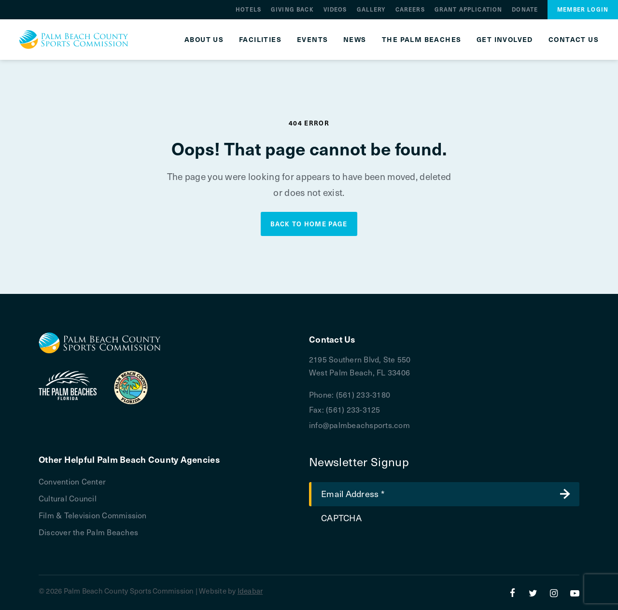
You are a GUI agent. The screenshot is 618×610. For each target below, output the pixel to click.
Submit (564, 494)
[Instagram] (554, 592)
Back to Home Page (308, 223)
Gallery (371, 9)
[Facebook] (512, 592)
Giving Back (292, 9)
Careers (410, 9)
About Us (204, 39)
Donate (525, 9)
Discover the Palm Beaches (88, 532)
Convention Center (72, 481)
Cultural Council (68, 498)
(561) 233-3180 (363, 394)
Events (312, 39)
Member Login (582, 9)
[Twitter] (533, 592)
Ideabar (250, 590)
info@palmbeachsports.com (359, 424)
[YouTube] (574, 592)
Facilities (260, 39)
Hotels (248, 9)
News (354, 39)
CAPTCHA (341, 517)
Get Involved (505, 39)
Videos (335, 9)
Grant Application (469, 9)
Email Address (352, 493)
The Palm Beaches (421, 39)
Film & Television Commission (93, 515)
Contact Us (573, 39)
